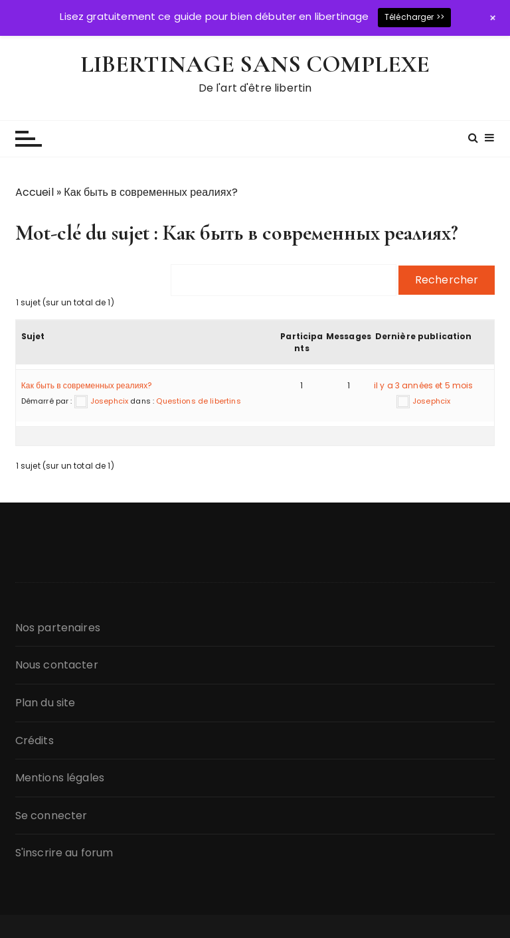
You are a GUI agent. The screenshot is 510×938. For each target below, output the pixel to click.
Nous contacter (56, 664)
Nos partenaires (57, 627)
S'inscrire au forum (64, 852)
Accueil (34, 192)
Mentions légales (59, 777)
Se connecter (51, 815)
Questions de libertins (198, 401)
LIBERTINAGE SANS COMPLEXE (255, 64)
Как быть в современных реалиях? (87, 385)
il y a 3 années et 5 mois (423, 385)
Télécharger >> (414, 17)
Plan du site (45, 702)
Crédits (34, 740)
